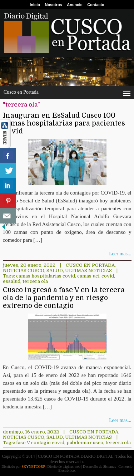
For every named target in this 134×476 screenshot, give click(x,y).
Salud (54, 270)
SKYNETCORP (33, 466)
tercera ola (35, 281)
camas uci (88, 276)
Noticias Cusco (23, 270)
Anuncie (74, 5)
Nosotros (53, 5)
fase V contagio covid (40, 442)
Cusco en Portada (90, 265)
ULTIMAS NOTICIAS (88, 270)
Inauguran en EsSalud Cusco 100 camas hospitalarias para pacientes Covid (64, 123)
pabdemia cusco (84, 442)
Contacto (95, 5)
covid (107, 276)
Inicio (35, 5)
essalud (11, 281)
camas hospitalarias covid (45, 276)
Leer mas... (120, 253)
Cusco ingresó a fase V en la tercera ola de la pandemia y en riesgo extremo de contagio (64, 298)
